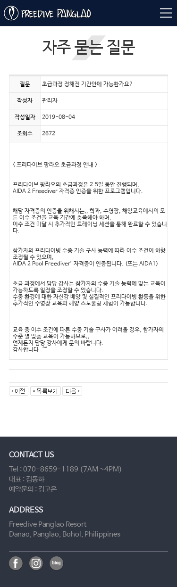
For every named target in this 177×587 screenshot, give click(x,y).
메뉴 (165, 12)
